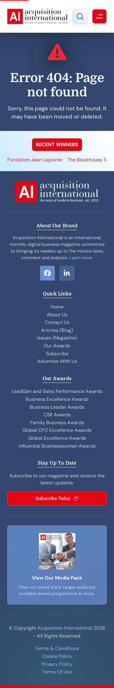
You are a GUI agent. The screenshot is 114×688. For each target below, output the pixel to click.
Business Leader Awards (57, 407)
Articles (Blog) (57, 330)
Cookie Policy (57, 656)
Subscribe (57, 353)
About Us (57, 314)
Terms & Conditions (57, 648)
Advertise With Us (57, 361)
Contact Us (57, 322)
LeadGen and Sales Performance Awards (57, 391)
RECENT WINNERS (57, 144)
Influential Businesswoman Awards (57, 446)
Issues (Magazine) (57, 338)
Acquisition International (64, 628)
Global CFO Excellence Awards (57, 430)
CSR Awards (57, 414)
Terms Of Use (57, 672)
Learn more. (81, 258)
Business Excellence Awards (57, 399)
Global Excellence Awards (57, 438)
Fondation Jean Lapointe (34, 160)
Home (57, 307)
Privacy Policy (57, 664)
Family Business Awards (57, 422)
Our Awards (57, 345)
